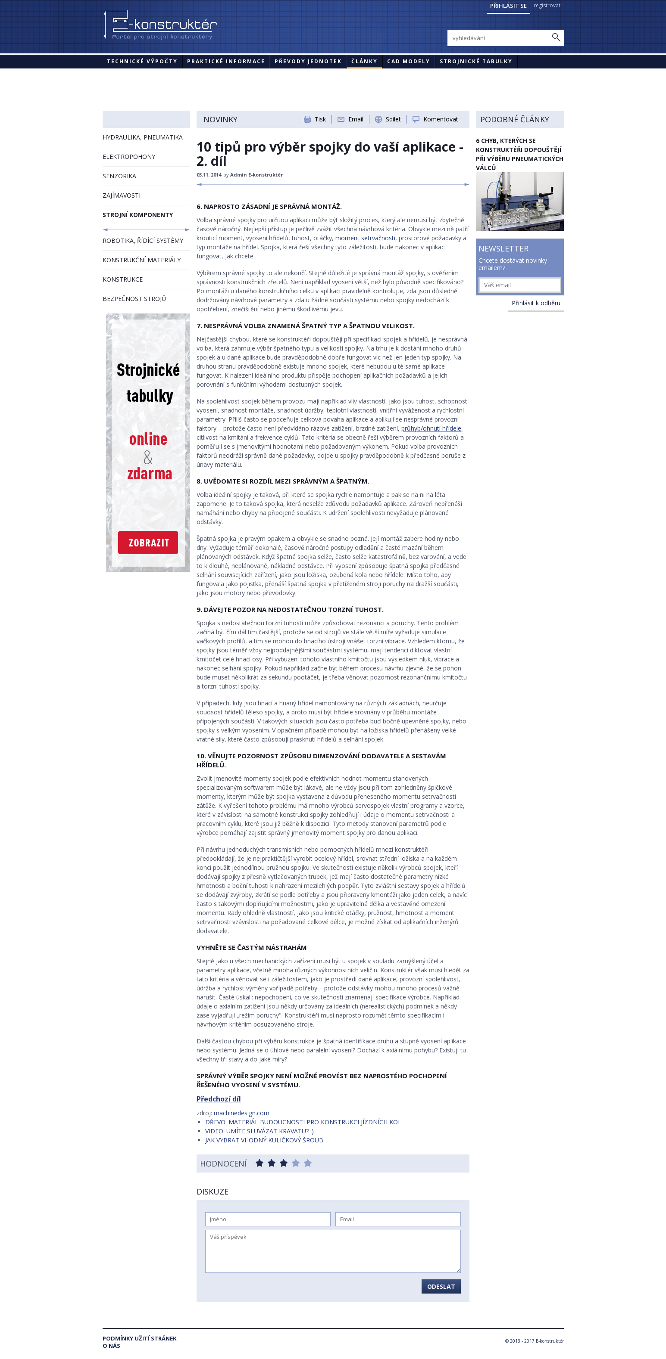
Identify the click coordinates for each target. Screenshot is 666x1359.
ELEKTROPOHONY (129, 156)
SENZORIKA (119, 176)
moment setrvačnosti (365, 238)
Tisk (320, 119)
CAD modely (408, 61)
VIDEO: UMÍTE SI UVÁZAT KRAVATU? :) (259, 1131)
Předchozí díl (219, 1099)
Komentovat (440, 119)
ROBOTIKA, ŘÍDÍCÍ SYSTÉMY (143, 240)
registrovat (547, 5)
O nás (111, 1346)
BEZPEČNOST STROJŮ (134, 299)
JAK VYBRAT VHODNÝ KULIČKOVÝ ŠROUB (264, 1140)
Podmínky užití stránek (139, 1338)
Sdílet (393, 119)
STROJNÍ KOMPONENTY (138, 215)
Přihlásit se (508, 5)
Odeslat (441, 1286)
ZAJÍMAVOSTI (122, 195)
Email (355, 119)
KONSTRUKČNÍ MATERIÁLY (142, 260)
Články (364, 61)
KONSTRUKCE (123, 279)
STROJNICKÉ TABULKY (476, 61)
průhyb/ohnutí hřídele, (432, 428)
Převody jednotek (308, 61)
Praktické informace (226, 61)
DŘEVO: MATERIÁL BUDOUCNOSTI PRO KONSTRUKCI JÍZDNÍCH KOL (303, 1122)
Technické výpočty (142, 61)
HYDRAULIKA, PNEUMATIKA (143, 137)
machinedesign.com (241, 1113)
